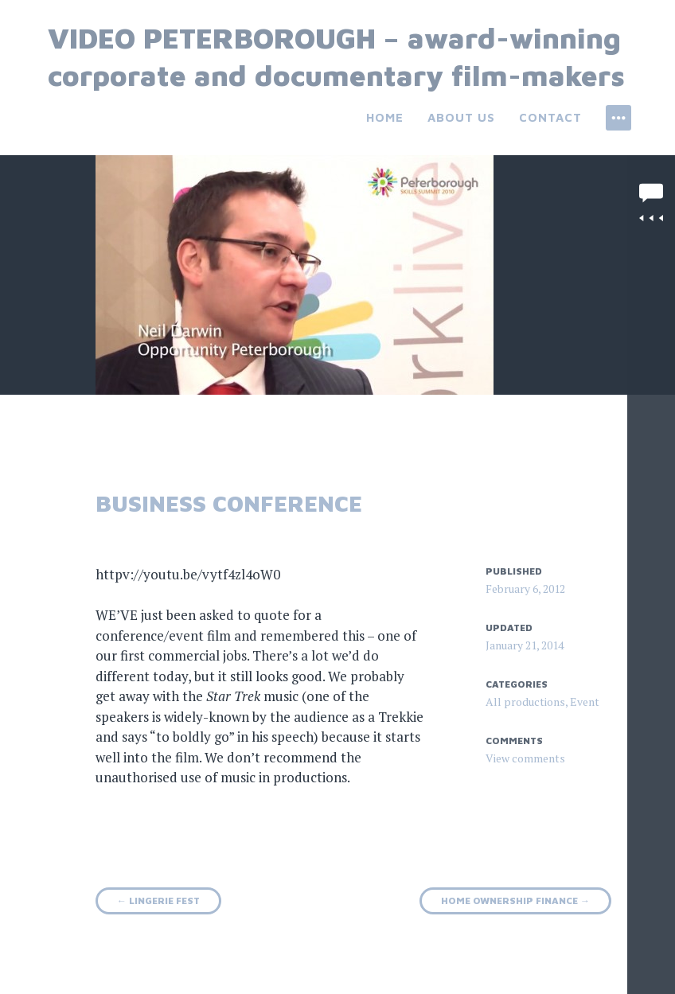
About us (461, 117)
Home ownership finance (515, 900)
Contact (550, 117)
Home (385, 117)
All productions (525, 701)
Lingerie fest (158, 900)
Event (584, 701)
